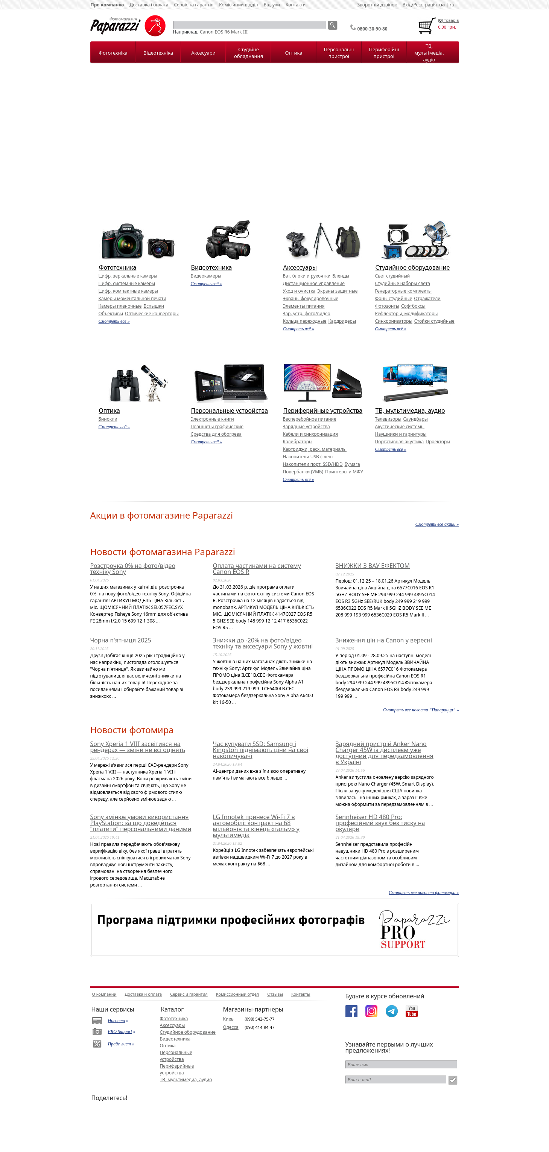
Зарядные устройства (306, 426)
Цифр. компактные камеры (128, 291)
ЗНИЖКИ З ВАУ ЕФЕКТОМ (373, 566)
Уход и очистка (299, 291)
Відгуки (272, 5)
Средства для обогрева (216, 434)
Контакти (296, 5)
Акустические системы (400, 426)
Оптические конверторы (152, 313)
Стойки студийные (434, 321)
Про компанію (107, 5)
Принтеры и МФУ (344, 471)
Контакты (300, 994)
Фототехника (118, 267)
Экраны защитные (337, 291)
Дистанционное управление (314, 283)
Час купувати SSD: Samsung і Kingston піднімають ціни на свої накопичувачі (261, 750)
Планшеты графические (217, 426)
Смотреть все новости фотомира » (424, 892)
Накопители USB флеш (308, 456)
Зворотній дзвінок (377, 5)
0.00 (442, 27)
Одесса (231, 1027)
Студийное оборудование (413, 267)
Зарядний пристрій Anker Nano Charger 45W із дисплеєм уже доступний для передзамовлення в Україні (384, 753)
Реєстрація (424, 5)
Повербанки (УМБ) (303, 471)
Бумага (352, 464)
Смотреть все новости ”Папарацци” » (421, 710)
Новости (116, 1020)
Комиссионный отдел (237, 994)
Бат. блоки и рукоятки (307, 276)
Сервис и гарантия (189, 994)
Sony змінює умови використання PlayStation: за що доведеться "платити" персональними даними (141, 823)
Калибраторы (298, 441)
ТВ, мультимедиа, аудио (410, 410)
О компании (104, 994)
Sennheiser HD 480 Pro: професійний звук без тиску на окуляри (380, 823)
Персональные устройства (229, 410)
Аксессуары (300, 267)
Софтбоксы (413, 306)
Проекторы (438, 441)
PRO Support (120, 1031)
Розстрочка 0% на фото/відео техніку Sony (132, 569)
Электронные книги (212, 419)
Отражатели (427, 298)
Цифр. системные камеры (127, 283)
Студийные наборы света (402, 283)
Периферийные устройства (323, 410)
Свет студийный (392, 276)
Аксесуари (203, 52)
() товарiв (448, 20)
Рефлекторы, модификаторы (406, 313)
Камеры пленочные (120, 306)
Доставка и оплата (143, 994)
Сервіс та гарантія (193, 5)
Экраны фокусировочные (311, 298)
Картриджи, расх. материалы (315, 449)
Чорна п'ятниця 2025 (120, 640)
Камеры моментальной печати (132, 298)
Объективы (111, 313)
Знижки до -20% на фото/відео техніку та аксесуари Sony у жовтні (263, 643)
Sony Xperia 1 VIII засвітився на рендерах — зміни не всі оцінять (137, 747)
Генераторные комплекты (403, 291)
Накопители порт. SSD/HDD (313, 464)
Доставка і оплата (148, 5)
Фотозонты (387, 306)
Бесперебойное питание (309, 419)
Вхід (407, 5)
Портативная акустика (399, 441)
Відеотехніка (158, 52)
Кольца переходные (305, 321)
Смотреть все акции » (437, 524)
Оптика (294, 52)
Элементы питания (304, 306)
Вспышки (153, 306)
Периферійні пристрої (384, 53)
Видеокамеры (206, 276)
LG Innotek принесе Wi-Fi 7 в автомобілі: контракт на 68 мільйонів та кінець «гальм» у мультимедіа (256, 826)
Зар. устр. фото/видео (306, 313)
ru (452, 5)
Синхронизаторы (393, 321)
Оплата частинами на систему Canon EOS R (257, 569)
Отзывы (275, 994)
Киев (228, 1019)
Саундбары (415, 419)
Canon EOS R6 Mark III (224, 32)
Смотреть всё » (114, 321)
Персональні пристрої (339, 53)
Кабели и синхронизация (310, 434)
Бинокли (108, 419)
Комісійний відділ (238, 5)
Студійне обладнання (248, 53)
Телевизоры (388, 419)
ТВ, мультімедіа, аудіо (429, 53)
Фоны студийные (393, 298)
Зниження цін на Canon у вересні (384, 640)
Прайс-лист (119, 1044)
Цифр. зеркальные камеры (128, 276)
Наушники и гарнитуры (401, 434)
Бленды (340, 276)
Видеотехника (211, 267)
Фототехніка (113, 52)
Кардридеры (342, 321)
